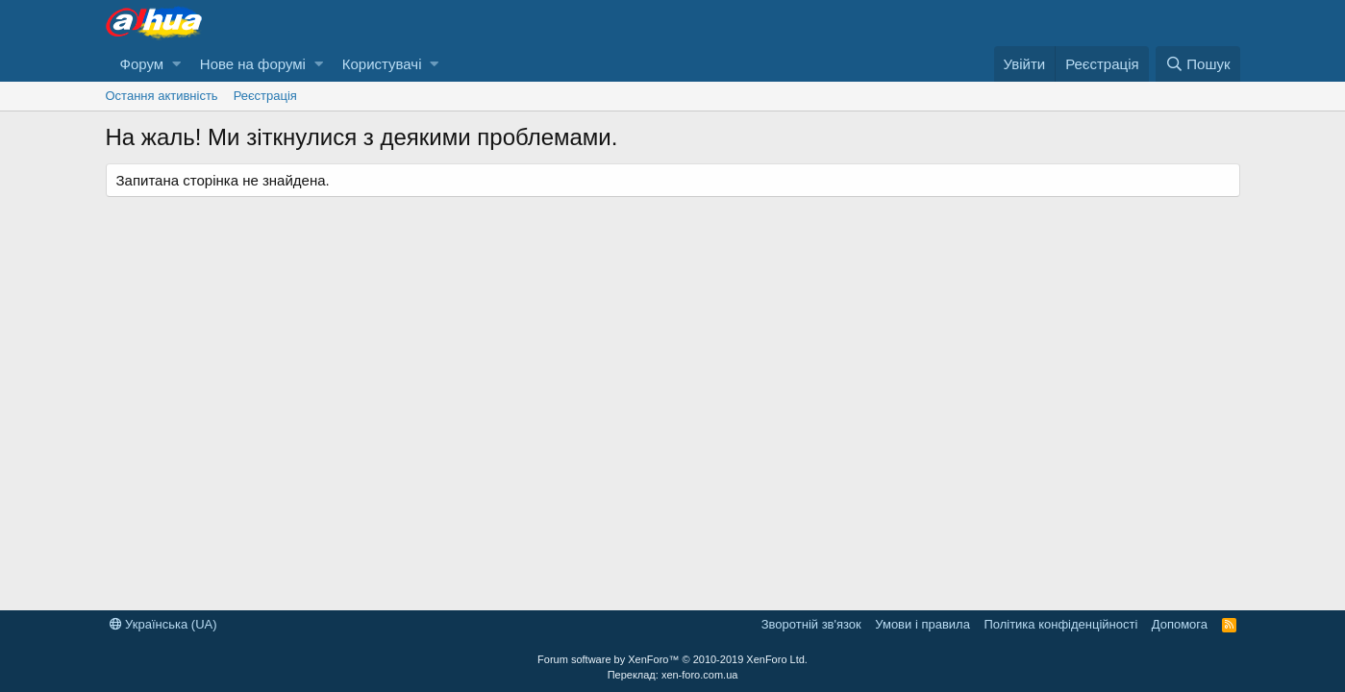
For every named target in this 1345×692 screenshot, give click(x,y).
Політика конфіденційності (1060, 624)
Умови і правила (922, 624)
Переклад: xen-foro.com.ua (673, 674)
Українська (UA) (163, 624)
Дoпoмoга (1180, 624)
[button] (176, 64)
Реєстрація (265, 95)
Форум (142, 64)
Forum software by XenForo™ (672, 659)
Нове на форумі (253, 64)
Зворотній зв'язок (811, 624)
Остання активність (162, 95)
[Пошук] (1197, 64)
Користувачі (382, 64)
